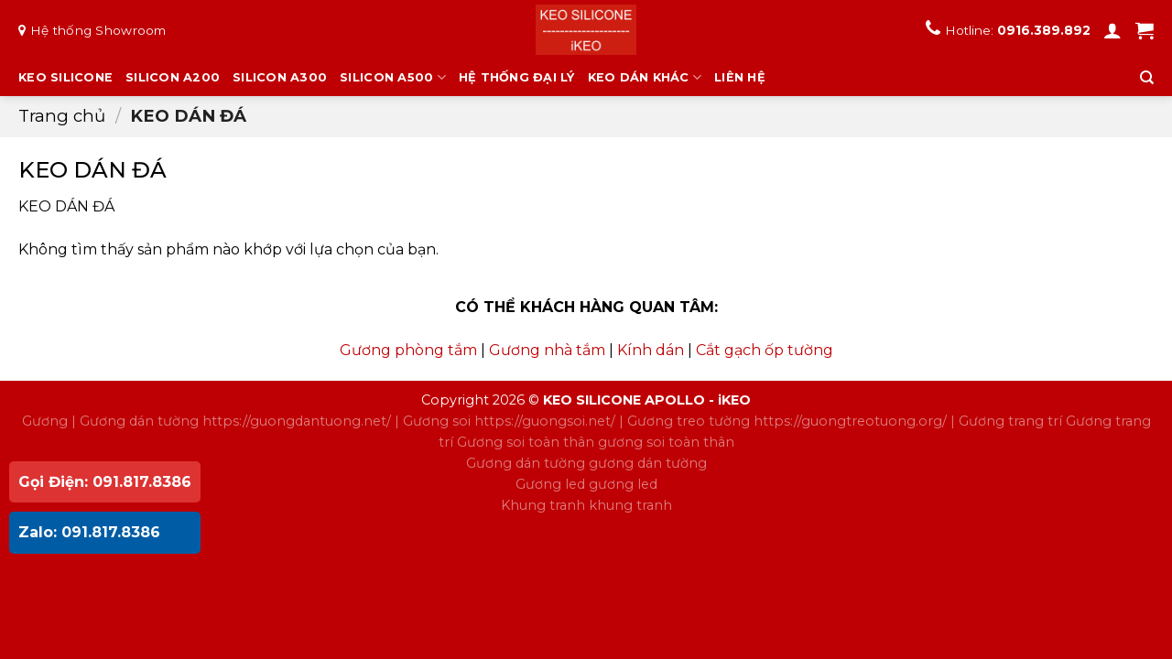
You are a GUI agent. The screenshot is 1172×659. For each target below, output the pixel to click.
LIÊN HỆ (739, 77)
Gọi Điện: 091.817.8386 (104, 482)
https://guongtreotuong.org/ (850, 421)
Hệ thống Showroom (98, 30)
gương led (623, 484)
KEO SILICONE (65, 77)
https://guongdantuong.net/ (296, 421)
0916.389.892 (1044, 30)
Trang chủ (61, 115)
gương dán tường (648, 463)
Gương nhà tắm (547, 350)
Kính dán (650, 350)
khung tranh (630, 505)
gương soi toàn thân (666, 442)
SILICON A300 (280, 77)
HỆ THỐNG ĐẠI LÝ (517, 77)
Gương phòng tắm (408, 350)
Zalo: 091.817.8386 (89, 532)
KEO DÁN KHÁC (645, 77)
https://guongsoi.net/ (544, 421)
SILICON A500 (393, 77)
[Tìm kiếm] (1147, 77)
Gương (45, 421)
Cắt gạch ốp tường (764, 350)
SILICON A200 (172, 77)
